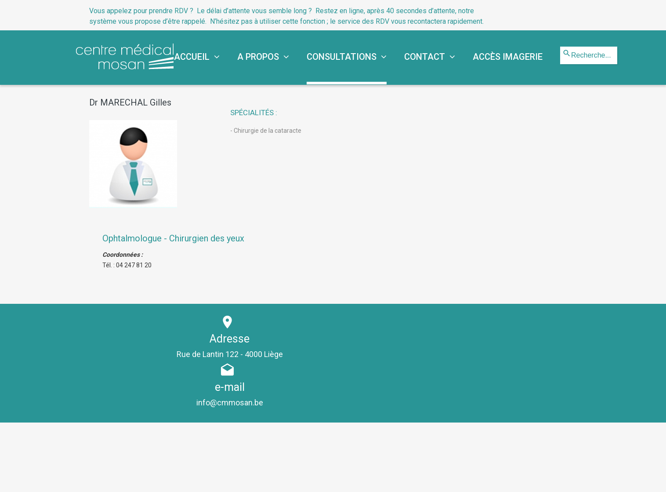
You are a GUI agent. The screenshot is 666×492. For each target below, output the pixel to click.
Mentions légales (352, 477)
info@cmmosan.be (471, 354)
